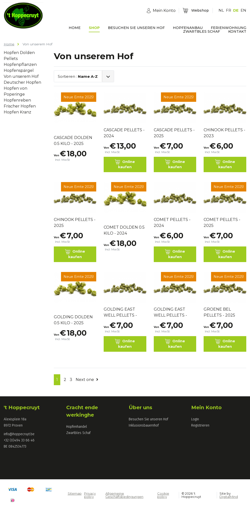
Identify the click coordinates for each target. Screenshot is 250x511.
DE (236, 10)
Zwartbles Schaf (78, 433)
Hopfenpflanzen (20, 64)
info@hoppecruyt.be (19, 434)
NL (221, 10)
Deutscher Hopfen (22, 82)
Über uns (140, 407)
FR (228, 10)
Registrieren (200, 425)
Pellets (11, 58)
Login (195, 419)
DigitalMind (228, 497)
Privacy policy (90, 495)
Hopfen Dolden (19, 52)
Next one (87, 379)
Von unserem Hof (21, 76)
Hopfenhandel (76, 427)
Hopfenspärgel (19, 70)
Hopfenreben (17, 100)
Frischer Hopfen (20, 106)
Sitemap (75, 493)
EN (243, 10)
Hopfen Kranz (17, 112)
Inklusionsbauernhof (144, 425)
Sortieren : (78, 76)
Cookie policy (163, 495)
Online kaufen (125, 164)
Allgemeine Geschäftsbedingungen (124, 495)
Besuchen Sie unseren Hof (148, 419)
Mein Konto (206, 407)
